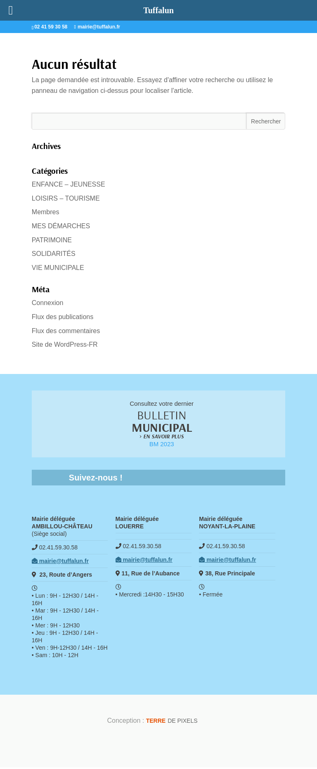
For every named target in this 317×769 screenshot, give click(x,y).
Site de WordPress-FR (65, 344)
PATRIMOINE (52, 240)
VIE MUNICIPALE (58, 267)
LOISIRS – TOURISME (66, 198)
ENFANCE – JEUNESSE (68, 184)
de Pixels (172, 722)
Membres (45, 211)
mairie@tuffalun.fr (60, 562)
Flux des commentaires (66, 330)
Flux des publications (62, 316)
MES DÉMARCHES (61, 226)
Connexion (48, 302)
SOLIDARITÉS (54, 253)
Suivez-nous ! (96, 478)
